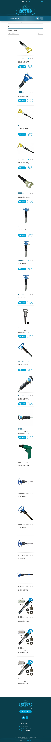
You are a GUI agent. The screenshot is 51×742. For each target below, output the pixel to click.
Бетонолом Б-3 (22, 229)
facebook (27, 717)
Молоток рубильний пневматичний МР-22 (23, 163)
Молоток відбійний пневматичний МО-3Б (23, 398)
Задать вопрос (25, 711)
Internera (29, 740)
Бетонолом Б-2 (22, 263)
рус (41, 1)
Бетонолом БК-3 (22, 496)
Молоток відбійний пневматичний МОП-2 (23, 682)
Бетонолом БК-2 (22, 527)
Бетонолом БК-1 (22, 558)
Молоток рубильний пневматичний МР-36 (23, 129)
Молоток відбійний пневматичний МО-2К (23, 331)
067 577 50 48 (24, 722)
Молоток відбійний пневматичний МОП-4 (23, 620)
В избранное (28, 66)
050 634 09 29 (25, 1)
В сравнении (31, 66)
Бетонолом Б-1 (22, 297)
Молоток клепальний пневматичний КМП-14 (24, 466)
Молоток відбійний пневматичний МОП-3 (23, 651)
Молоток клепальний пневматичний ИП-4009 (24, 95)
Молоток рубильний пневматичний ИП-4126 (24, 196)
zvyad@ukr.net (24, 726)
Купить (23, 66)
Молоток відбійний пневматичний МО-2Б (23, 432)
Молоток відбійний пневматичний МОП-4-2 (24, 589)
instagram (23, 717)
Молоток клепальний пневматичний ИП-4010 (24, 62)
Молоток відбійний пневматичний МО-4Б (23, 365)
